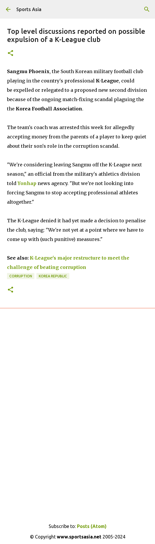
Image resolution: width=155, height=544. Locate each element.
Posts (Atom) (92, 526)
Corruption (20, 276)
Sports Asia (28, 9)
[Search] (146, 9)
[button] (10, 53)
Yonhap (26, 183)
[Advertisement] (77, 381)
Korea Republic (53, 276)
